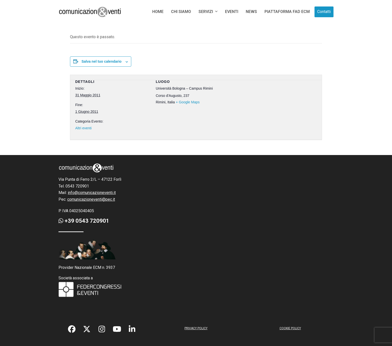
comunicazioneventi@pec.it (91, 199)
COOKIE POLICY (290, 328)
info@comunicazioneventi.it (92, 192)
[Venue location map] (262, 106)
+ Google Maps (188, 102)
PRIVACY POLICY (196, 328)
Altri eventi (83, 128)
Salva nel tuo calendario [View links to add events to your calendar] (102, 61)
